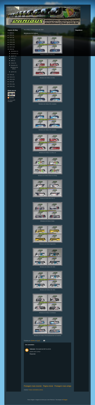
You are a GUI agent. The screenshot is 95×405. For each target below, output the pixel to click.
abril (12, 60)
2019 (11, 42)
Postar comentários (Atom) (36, 389)
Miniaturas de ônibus (14, 68)
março (13, 63)
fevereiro (13, 65)
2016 (11, 49)
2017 (11, 47)
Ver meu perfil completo (11, 100)
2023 (11, 33)
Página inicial (48, 386)
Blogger (65, 399)
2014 (11, 77)
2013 (11, 79)
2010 (11, 86)
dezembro (14, 51)
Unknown (32, 349)
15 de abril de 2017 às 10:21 (43, 349)
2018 (11, 44)
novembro (14, 53)
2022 (11, 35)
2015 (11, 74)
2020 (11, 40)
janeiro (13, 71)
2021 (11, 37)
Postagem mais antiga (62, 386)
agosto (13, 56)
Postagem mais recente (33, 386)
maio (12, 58)
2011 (11, 84)
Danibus (11, 97)
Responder (33, 354)
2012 (11, 81)
